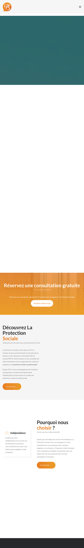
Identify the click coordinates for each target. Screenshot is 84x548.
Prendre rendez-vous (42, 303)
